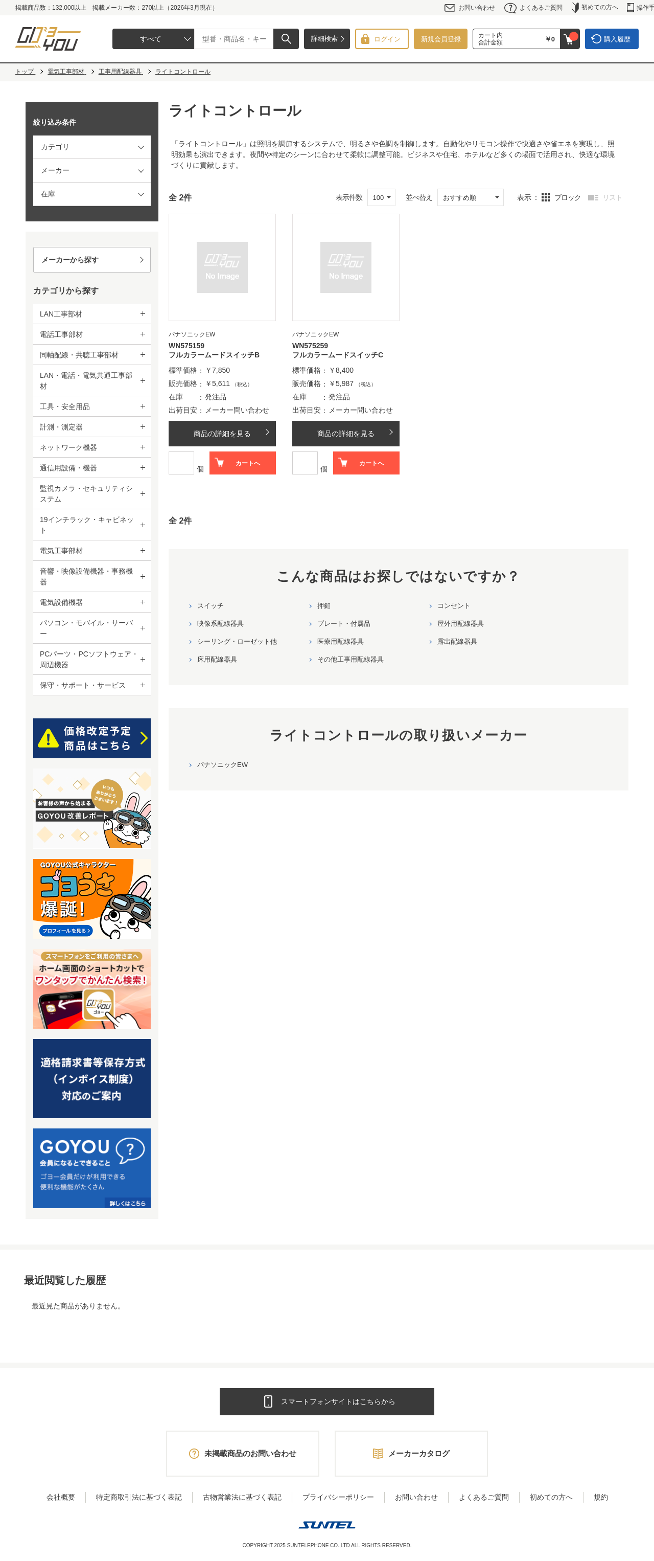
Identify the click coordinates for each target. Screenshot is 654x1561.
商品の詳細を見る (222, 433)
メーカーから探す (70, 260)
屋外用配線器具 (460, 623)
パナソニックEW (222, 764)
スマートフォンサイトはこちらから (338, 1401)
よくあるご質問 (533, 8)
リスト (612, 197)
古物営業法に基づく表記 (242, 1497)
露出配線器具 (457, 641)
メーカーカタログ (419, 1453)
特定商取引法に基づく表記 (139, 1497)
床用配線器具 (217, 659)
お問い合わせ (470, 8)
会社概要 (60, 1497)
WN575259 (310, 346)
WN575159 (186, 346)
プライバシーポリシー (338, 1497)
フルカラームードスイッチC (337, 355)
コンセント (454, 605)
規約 (601, 1497)
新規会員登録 (441, 39)
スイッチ (210, 605)
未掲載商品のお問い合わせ (250, 1453)
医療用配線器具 (340, 641)
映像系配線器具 (220, 623)
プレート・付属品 (343, 623)
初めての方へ (595, 8)
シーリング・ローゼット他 (237, 641)
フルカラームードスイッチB (214, 355)
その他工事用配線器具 (350, 659)
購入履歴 (617, 39)
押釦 (324, 605)
